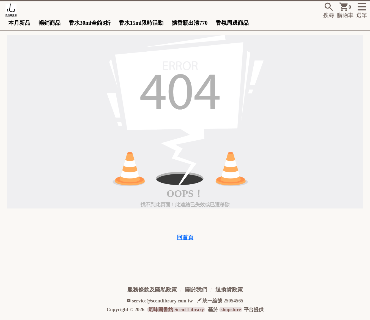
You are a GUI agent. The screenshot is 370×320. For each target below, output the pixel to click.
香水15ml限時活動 (141, 23)
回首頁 (185, 237)
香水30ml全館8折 (90, 23)
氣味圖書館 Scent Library (176, 309)
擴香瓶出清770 (189, 23)
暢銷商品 (50, 23)
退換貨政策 (229, 289)
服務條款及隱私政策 (152, 289)
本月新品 (19, 23)
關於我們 (196, 289)
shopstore (231, 309)
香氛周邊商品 (232, 23)
